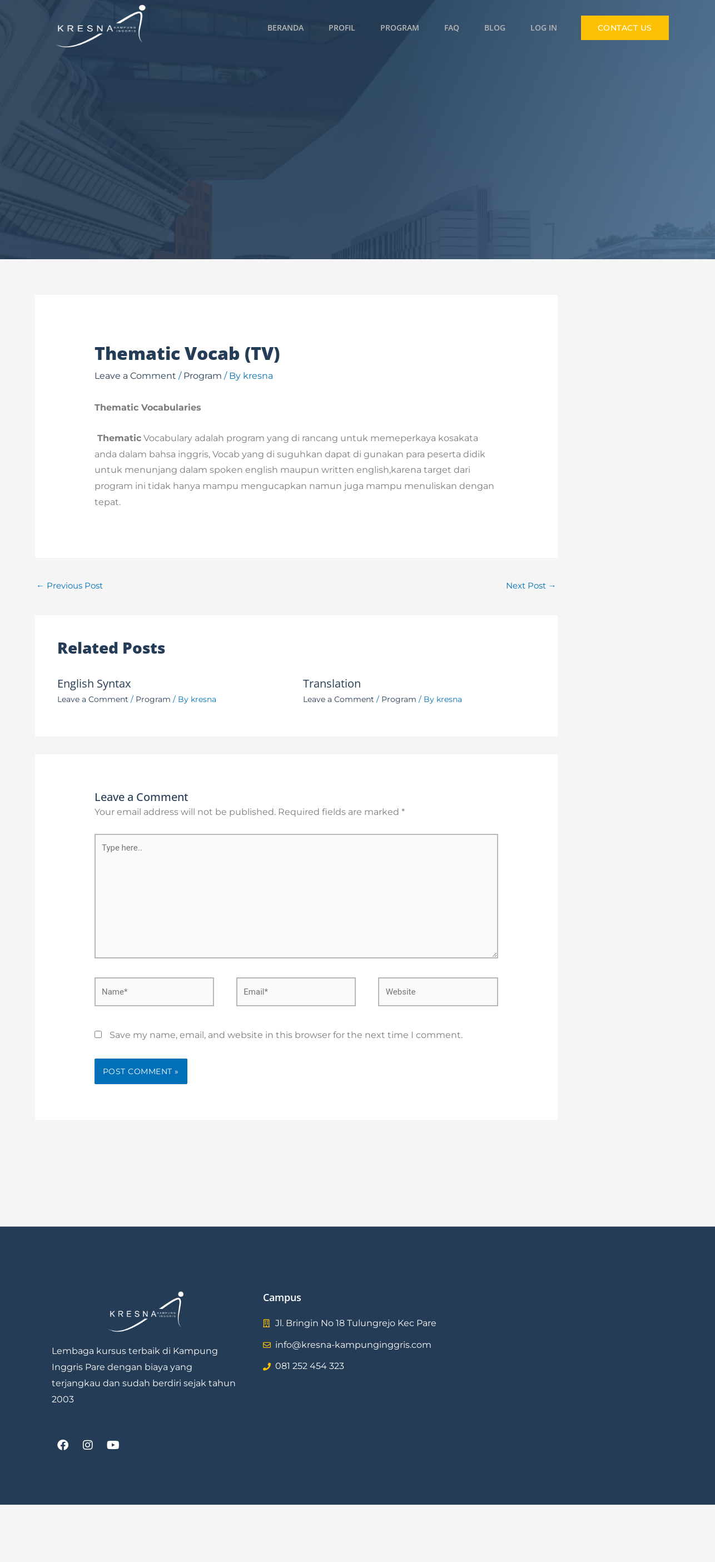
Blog (494, 27)
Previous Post (69, 585)
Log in (543, 27)
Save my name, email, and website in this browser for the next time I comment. (286, 1035)
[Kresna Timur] (568, 1374)
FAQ (451, 27)
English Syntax (94, 683)
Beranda (285, 27)
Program (399, 27)
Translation (332, 683)
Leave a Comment (135, 375)
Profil (342, 27)
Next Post (531, 585)
